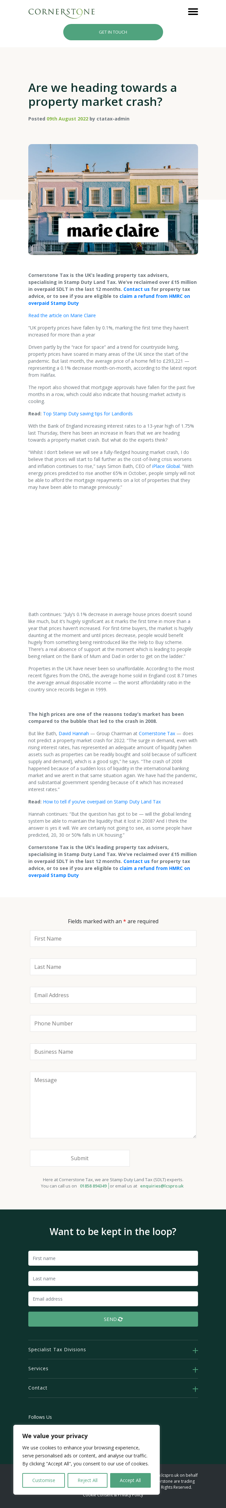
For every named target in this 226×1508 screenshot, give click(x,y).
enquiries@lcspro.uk (161, 1186)
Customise (43, 1480)
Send (113, 1319)
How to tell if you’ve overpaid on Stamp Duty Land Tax (102, 801)
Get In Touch (113, 32)
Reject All (88, 1480)
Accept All (130, 1480)
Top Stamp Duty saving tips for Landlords (88, 413)
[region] (86, 1460)
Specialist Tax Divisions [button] (57, 1349)
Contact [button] (38, 1388)
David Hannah (74, 733)
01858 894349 (93, 1186)
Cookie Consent (98, 1495)
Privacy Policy (130, 1495)
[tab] (113, 1349)
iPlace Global (166, 466)
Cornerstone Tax (157, 733)
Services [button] (38, 1368)
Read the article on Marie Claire (62, 315)
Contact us (136, 289)
